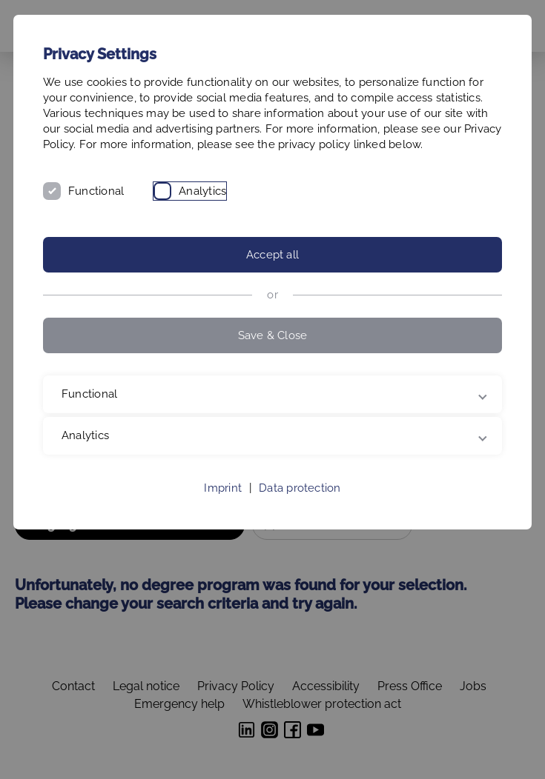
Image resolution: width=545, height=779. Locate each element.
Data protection (299, 488)
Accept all (272, 254)
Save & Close (273, 335)
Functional (96, 191)
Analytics (202, 191)
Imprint (223, 488)
